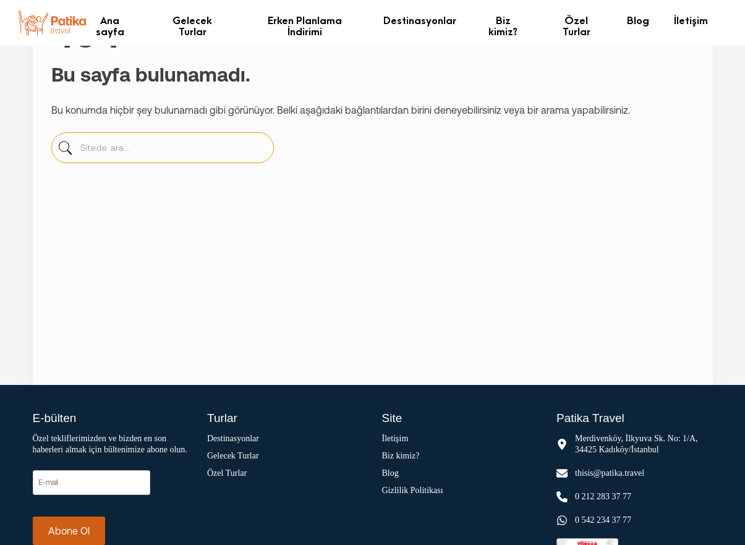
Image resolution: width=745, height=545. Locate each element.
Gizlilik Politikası (412, 490)
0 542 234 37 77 (603, 520)
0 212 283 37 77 (603, 496)
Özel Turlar (576, 25)
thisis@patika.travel (609, 473)
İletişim (691, 20)
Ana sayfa (110, 25)
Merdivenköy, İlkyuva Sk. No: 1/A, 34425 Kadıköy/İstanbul (636, 444)
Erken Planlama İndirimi (305, 25)
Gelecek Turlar (192, 25)
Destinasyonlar (419, 20)
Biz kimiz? (502, 25)
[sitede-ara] (65, 151)
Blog (638, 20)
